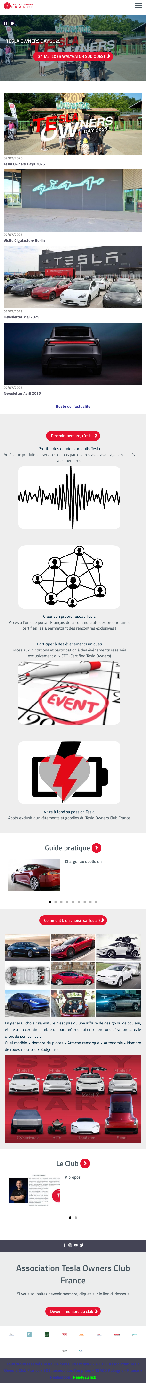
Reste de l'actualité (73, 406)
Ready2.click (84, 1377)
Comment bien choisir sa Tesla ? (74, 920)
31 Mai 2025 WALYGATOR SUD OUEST (74, 56)
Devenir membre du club (74, 1311)
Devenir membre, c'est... (74, 436)
